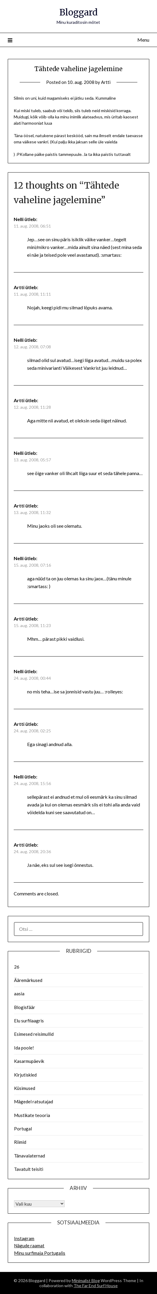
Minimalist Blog (86, 1280)
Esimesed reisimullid (34, 1034)
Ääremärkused (28, 980)
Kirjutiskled (25, 1074)
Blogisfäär (24, 1007)
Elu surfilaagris (29, 1020)
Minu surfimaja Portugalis (39, 1253)
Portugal (23, 1128)
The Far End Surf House (96, 1285)
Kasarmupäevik (29, 1061)
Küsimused (24, 1088)
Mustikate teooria (32, 1115)
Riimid (20, 1142)
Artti (106, 82)
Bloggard (78, 12)
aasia (19, 993)
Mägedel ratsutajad (33, 1101)
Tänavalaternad (29, 1155)
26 (16, 966)
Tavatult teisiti (28, 1169)
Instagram (24, 1238)
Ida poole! (24, 1047)
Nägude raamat (29, 1245)
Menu (143, 40)
